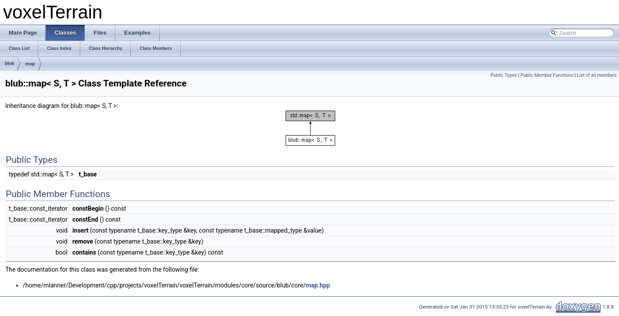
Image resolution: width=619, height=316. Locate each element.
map (30, 63)
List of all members (597, 75)
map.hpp (318, 285)
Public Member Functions (546, 75)
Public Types (503, 75)
